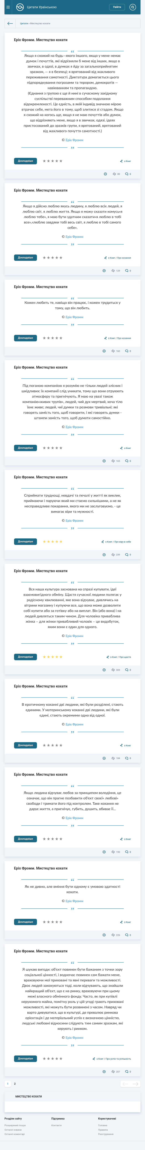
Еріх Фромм (74, 140)
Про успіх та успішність (118, 1058)
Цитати (24, 23)
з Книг (127, 161)
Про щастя (125, 657)
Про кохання (124, 257)
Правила (103, 1129)
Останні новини (13, 1129)
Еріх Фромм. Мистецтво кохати (40, 40)
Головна (102, 1125)
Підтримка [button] (57, 1118)
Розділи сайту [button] (13, 1118)
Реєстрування (105, 1134)
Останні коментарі (15, 1134)
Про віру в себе (122, 541)
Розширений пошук (15, 1125)
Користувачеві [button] (107, 1118)
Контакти (56, 1125)
